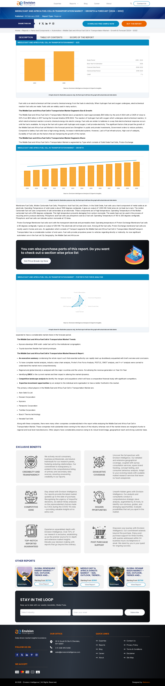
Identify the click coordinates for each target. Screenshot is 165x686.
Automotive (56, 30)
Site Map (130, 658)
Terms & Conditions (134, 649)
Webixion (146, 682)
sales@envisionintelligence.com (67, 652)
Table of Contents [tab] (51, 37)
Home (17, 30)
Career (97, 4)
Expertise (57, 4)
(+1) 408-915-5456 (63, 648)
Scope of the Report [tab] (82, 37)
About (108, 4)
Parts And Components (40, 30)
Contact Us (141, 4)
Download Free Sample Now (101, 24)
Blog (85, 4)
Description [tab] (26, 37)
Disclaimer (131, 653)
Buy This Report (134, 24)
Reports (74, 4)
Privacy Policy (132, 645)
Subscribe (134, 612)
